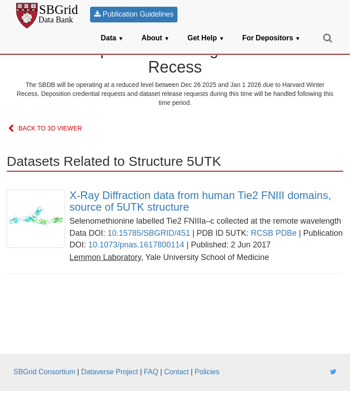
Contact (176, 372)
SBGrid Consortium (44, 372)
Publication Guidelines (134, 14)
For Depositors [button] (271, 38)
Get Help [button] (205, 38)
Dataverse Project (109, 372)
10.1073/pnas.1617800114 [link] (136, 244)
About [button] (156, 38)
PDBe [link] (286, 233)
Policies (206, 372)
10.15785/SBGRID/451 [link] (149, 233)
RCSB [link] (262, 233)
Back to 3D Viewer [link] (45, 129)
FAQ (151, 372)
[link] (206, 201)
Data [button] (112, 38)
